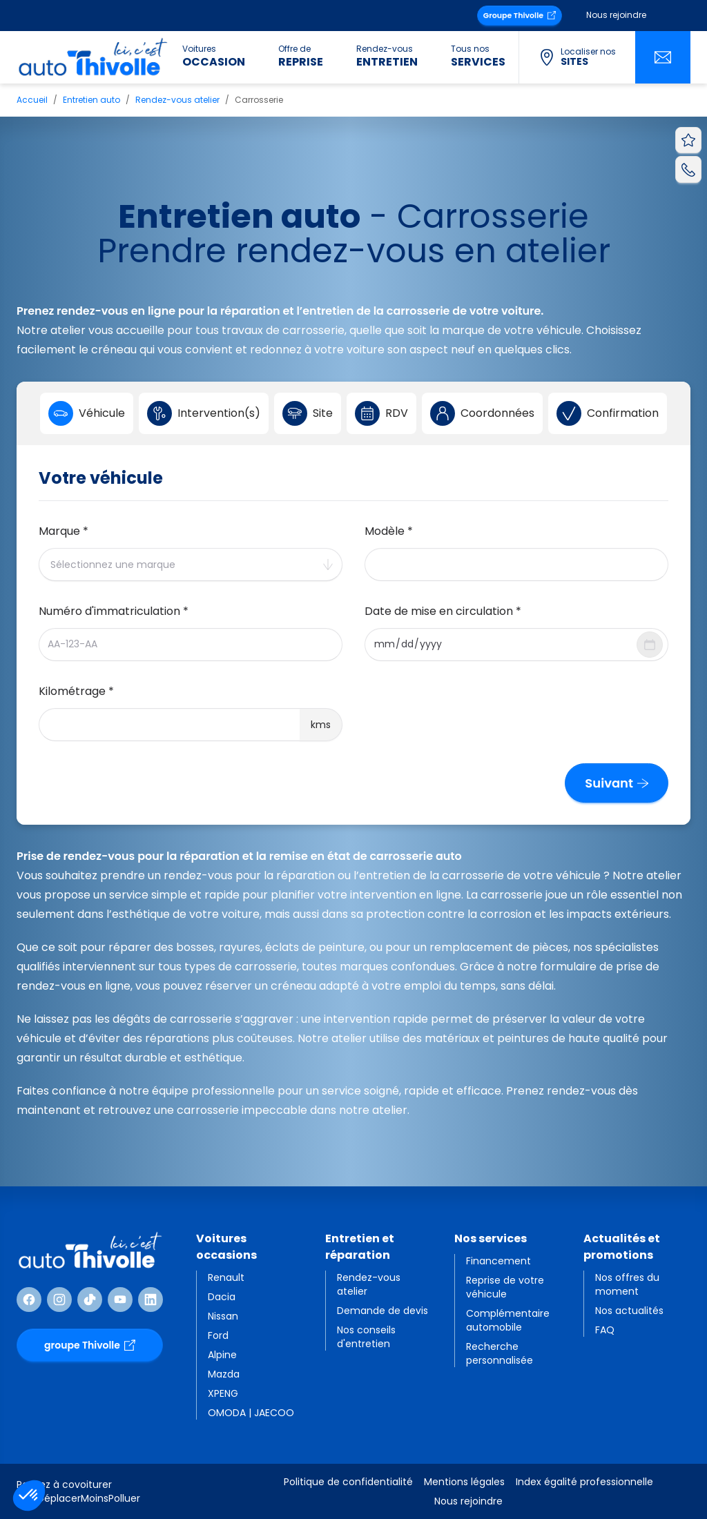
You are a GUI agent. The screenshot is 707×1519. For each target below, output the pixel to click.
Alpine (222, 1355)
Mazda (224, 1374)
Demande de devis (382, 1310)
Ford (218, 1335)
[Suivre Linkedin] (150, 1299)
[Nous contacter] (662, 57)
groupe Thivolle (89, 1345)
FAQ (604, 1330)
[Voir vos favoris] (688, 140)
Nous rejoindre (616, 15)
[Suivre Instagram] (59, 1299)
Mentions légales (464, 1482)
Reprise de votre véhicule (505, 1287)
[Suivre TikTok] (89, 1299)
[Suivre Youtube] (120, 1299)
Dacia (221, 1297)
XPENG (223, 1393)
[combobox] (190, 564)
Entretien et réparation (359, 1247)
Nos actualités (629, 1310)
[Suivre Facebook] (29, 1299)
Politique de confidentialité (348, 1482)
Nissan (223, 1316)
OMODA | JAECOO (251, 1413)
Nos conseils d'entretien (366, 1337)
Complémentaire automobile (508, 1320)
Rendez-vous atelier (177, 100)
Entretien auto (91, 100)
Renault (226, 1277)
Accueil (32, 100)
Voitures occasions (226, 1247)
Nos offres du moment (627, 1284)
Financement (498, 1261)
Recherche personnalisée (499, 1353)
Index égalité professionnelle (584, 1482)
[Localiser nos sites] (577, 57)
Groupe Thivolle (519, 15)
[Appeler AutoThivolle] (688, 169)
